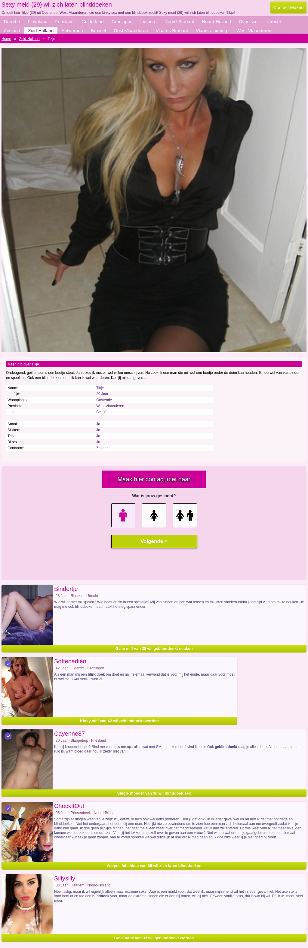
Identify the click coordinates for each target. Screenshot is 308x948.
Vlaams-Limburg (212, 30)
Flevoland (37, 21)
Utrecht (273, 21)
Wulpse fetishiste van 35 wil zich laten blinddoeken (154, 865)
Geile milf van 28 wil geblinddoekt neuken (153, 648)
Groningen (122, 21)
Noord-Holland (216, 21)
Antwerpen (72, 30)
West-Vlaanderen (253, 30)
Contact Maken (288, 7)
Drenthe (12, 21)
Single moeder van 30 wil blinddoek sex (154, 793)
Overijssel (249, 21)
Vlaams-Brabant (172, 30)
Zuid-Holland (41, 30)
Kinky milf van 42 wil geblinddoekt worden (119, 721)
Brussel (98, 30)
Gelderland (92, 21)
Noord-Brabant (179, 21)
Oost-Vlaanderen (131, 30)
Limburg (148, 21)
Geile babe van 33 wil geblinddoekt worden (154, 938)
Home (6, 39)
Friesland (64, 21)
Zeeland (12, 30)
